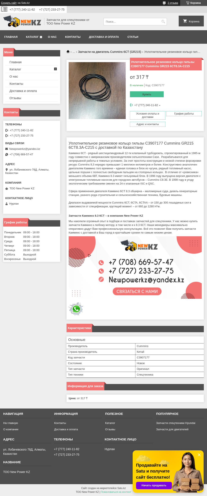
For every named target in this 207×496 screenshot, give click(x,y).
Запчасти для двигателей (172, 429)
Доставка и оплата (104, 36)
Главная (11, 36)
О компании (10, 429)
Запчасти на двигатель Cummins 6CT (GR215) (109, 51)
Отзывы (15, 98)
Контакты (72, 36)
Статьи (132, 36)
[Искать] (163, 21)
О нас (52, 36)
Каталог (32, 36)
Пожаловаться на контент (116, 492)
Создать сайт (9, 2)
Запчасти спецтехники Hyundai (175, 423)
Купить (146, 94)
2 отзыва (173, 2)
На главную (10, 423)
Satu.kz (121, 488)
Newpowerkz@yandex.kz (24, 148)
